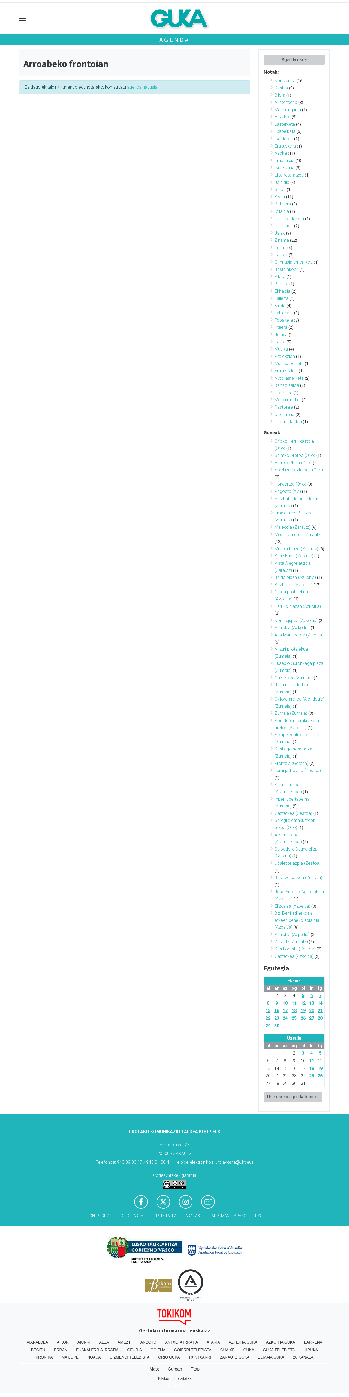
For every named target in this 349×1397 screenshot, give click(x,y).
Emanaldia (284, 160)
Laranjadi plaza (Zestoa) (298, 770)
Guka (248, 1350)
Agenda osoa (294, 59)
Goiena (158, 1350)
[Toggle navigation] (22, 18)
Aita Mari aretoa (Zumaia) (299, 635)
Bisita (280, 196)
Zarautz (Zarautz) (291, 941)
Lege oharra (130, 1216)
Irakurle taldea (288, 421)
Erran (60, 1350)
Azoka (281, 153)
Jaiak (280, 233)
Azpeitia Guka (243, 1342)
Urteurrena (284, 414)
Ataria (213, 1342)
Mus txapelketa (289, 363)
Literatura (284, 392)
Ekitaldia (282, 291)
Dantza (281, 88)
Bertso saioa (287, 385)
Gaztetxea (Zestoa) (293, 813)
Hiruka (310, 1350)
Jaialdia (282, 182)
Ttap (195, 1369)
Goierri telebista (192, 1350)
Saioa (280, 189)
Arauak (192, 1216)
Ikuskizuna (284, 167)
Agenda (174, 39)
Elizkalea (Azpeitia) (292, 906)
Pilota (280, 276)
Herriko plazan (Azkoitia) (298, 606)
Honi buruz (98, 1216)
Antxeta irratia (181, 1342)
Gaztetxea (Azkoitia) (294, 956)
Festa (280, 342)
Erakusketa (285, 146)
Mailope (70, 1357)
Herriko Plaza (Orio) (293, 462)
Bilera (280, 95)
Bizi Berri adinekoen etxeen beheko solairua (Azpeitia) (297, 920)
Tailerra (281, 298)
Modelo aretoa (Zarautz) (298, 534)
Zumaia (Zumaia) (291, 713)
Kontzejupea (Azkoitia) (296, 620)
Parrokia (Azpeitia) (292, 934)
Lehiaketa (284, 312)
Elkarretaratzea (289, 175)
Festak (281, 255)
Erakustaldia (286, 370)
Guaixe (227, 1350)
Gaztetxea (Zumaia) (294, 677)
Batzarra (283, 204)
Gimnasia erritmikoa (294, 262)
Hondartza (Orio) (290, 484)
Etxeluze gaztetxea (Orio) (299, 469)
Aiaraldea (37, 1342)
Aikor (63, 1342)
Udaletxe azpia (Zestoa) (298, 863)
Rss (259, 1216)
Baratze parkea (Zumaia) (298, 877)
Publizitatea (164, 1216)
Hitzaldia (283, 116)
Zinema (282, 240)
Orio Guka (169, 1357)
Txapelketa (285, 131)
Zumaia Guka (271, 1357)
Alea (104, 1342)
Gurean (175, 1369)
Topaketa (284, 320)
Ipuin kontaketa (289, 218)
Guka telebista (279, 1350)
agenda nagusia (142, 87)
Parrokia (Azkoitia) (292, 627)
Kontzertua (285, 80)
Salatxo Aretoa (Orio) (295, 455)
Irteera (281, 327)
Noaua (94, 1357)
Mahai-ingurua (288, 109)
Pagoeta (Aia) (288, 491)
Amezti (124, 1342)
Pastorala (284, 407)
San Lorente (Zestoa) (295, 949)
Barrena (313, 1342)
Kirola (280, 305)
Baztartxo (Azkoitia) (293, 584)
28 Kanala (303, 1357)
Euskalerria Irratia (97, 1350)
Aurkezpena (286, 102)
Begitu (38, 1350)
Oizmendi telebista (130, 1357)
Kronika (44, 1357)
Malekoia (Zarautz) (293, 527)
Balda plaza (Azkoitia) (295, 577)
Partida (281, 283)
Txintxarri (200, 1357)
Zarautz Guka (234, 1357)
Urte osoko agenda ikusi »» (293, 1096)
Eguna (280, 247)
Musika (281, 349)
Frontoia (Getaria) (291, 763)
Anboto (148, 1342)
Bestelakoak (287, 269)
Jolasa (281, 334)
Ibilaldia (282, 211)
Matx (154, 1369)
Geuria (134, 1350)
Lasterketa (285, 124)
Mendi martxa (288, 399)
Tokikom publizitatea (174, 1378)
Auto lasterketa (289, 378)
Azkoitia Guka (280, 1342)
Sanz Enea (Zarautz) (294, 555)
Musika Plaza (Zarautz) (296, 548)
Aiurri (83, 1342)
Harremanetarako (227, 1216)
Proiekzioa (285, 356)
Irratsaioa (284, 225)
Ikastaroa (284, 138)
